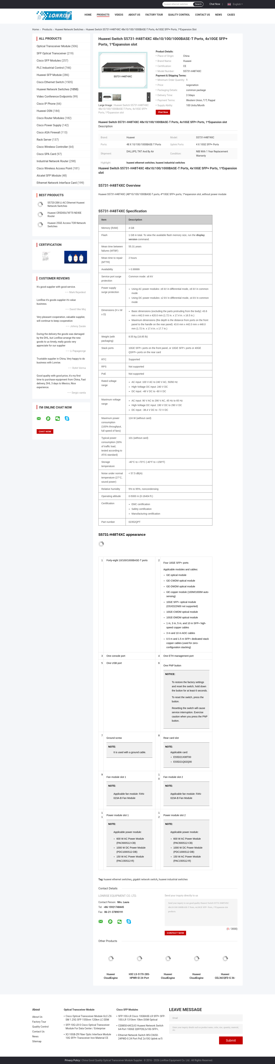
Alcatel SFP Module (49, 175)
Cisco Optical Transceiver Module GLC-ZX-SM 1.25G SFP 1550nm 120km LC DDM (89, 1018)
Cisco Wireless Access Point (54, 168)
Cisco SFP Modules (49, 60)
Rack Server (44, 139)
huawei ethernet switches (118, 879)
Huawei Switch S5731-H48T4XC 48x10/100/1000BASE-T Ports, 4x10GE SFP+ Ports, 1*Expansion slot (123, 109)
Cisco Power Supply (49, 125)
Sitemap (36, 1041)
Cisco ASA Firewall (48, 132)
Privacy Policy (72, 1060)
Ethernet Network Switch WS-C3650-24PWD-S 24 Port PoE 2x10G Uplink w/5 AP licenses (140, 1037)
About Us (134, 14)
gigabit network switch (145, 879)
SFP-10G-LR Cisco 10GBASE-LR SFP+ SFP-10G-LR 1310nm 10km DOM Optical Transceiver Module (141, 1018)
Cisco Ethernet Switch (50, 82)
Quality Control (179, 14)
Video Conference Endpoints (54, 96)
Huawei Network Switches (69, 29)
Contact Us (202, 14)
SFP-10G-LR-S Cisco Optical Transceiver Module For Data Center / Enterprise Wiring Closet (88, 1027)
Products (103, 14)
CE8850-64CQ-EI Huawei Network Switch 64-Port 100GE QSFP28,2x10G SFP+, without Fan (140, 1028)
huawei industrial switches (173, 879)
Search (198, 4)
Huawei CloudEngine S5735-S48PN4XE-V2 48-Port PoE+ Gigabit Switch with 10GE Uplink (167, 976)
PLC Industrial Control (50, 67)
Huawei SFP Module (49, 75)
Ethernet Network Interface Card (57, 182)
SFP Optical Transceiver (51, 53)
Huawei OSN (44, 111)
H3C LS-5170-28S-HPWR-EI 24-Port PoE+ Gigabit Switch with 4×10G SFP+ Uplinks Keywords (139, 976)
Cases (231, 14)
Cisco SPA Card (46, 154)
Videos (119, 14)
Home (88, 14)
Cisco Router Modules (50, 118)
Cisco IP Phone (46, 103)
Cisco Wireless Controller (52, 146)
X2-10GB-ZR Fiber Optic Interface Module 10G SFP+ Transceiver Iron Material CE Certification (88, 1036)
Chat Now (214, 4)
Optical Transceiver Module (54, 46)
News (218, 14)
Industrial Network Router (52, 161)
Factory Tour (154, 14)
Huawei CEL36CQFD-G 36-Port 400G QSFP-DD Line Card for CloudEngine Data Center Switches (225, 976)
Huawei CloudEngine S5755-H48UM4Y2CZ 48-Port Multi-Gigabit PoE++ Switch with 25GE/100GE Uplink (111, 976)
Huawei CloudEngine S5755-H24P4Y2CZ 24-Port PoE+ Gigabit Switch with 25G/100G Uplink (196, 976)
